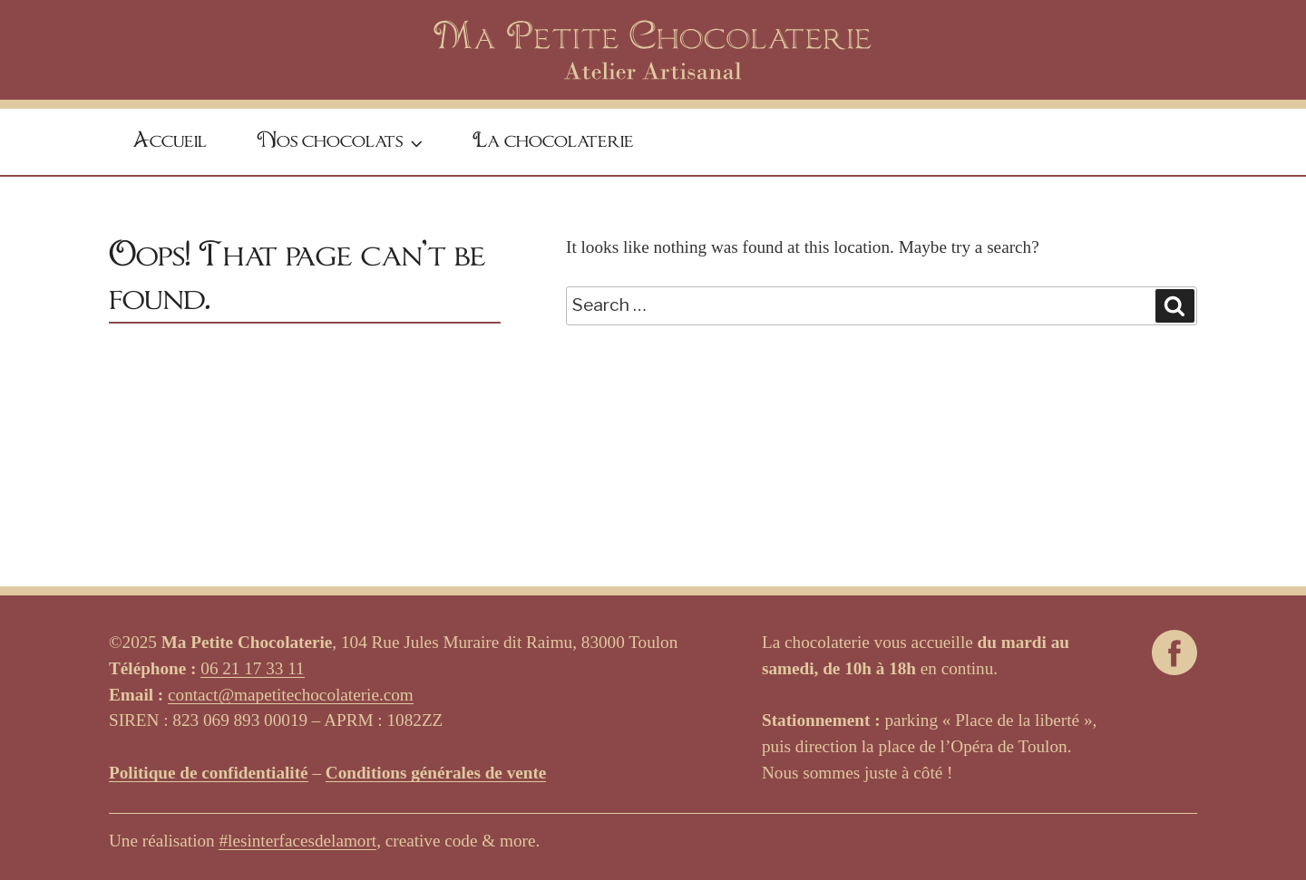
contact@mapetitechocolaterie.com (291, 694)
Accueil (169, 141)
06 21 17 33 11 (252, 668)
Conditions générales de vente (436, 772)
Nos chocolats (342, 143)
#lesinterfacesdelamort (297, 840)
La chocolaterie (553, 141)
